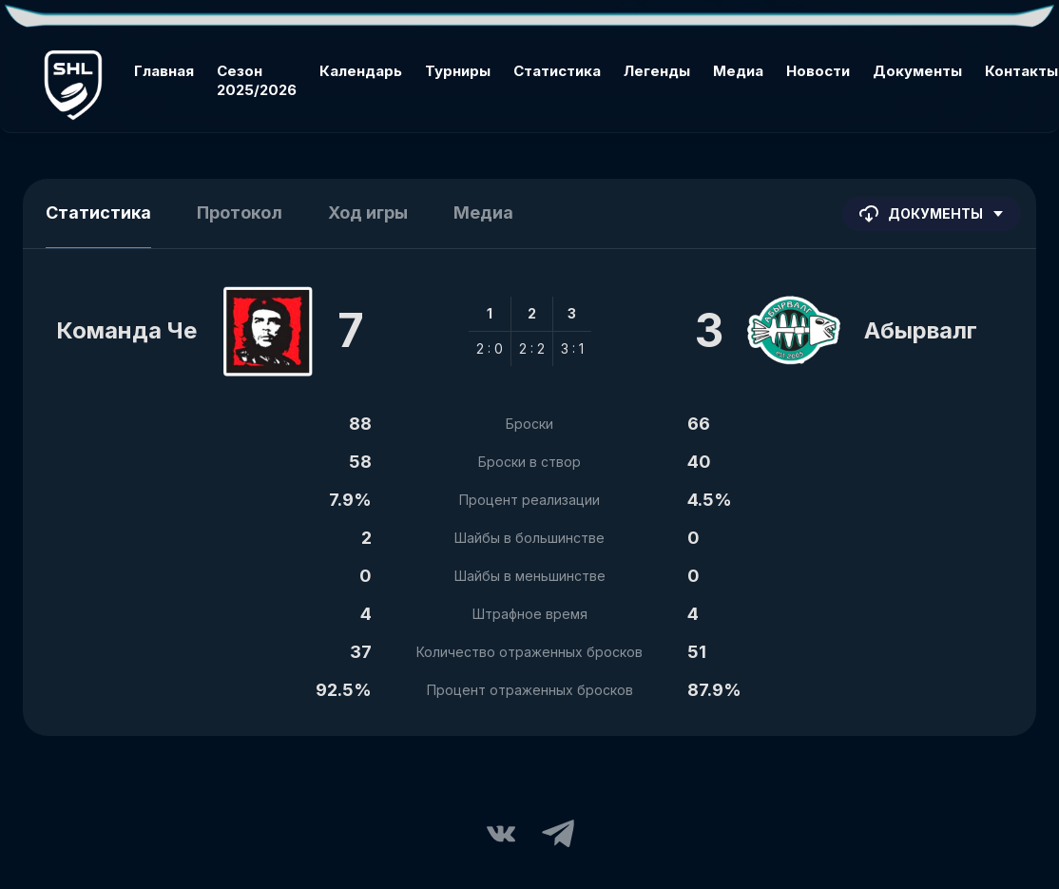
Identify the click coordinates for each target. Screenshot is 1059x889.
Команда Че (126, 330)
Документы (917, 71)
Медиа (738, 71)
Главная (164, 71)
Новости (818, 71)
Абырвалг (920, 330)
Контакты (1021, 71)
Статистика (557, 71)
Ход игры (368, 212)
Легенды (657, 71)
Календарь (360, 71)
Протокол (239, 212)
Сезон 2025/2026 (257, 80)
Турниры (458, 71)
